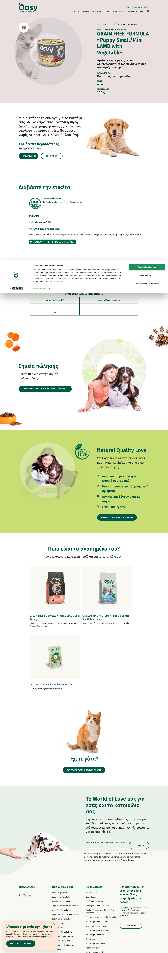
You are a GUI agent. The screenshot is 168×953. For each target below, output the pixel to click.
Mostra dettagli (39, 28)
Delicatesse (90, 880)
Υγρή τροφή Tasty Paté (61, 882)
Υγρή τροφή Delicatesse (95, 885)
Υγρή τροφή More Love (95, 902)
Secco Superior (92, 838)
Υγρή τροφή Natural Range (63, 895)
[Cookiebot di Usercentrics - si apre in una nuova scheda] (16, 28)
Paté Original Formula (61, 860)
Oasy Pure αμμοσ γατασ (95, 911)
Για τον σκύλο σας (62, 828)
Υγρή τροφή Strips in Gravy (63, 886)
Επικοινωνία (58, 156)
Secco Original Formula (61, 834)
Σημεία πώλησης (31, 156)
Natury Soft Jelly (59, 891)
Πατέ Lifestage (58, 864)
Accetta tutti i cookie (147, 7)
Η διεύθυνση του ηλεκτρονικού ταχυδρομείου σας (105, 784)
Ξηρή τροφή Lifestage (61, 838)
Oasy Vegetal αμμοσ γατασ (96, 915)
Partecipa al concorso (22, 943)
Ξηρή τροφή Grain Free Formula (65, 856)
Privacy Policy (127, 801)
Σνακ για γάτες (92, 906)
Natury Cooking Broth (94, 893)
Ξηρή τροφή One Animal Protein (65, 847)
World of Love (27, 828)
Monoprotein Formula (61, 842)
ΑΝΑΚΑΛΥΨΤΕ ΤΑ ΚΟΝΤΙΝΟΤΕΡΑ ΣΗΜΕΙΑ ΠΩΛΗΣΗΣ (45, 389)
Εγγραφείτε (139, 786)
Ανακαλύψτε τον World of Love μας (119, 517)
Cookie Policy (55, 21)
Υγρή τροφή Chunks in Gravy (97, 863)
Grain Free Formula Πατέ (62, 873)
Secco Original (91, 834)
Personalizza (147, 15)
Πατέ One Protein (59, 869)
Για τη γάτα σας (95, 828)
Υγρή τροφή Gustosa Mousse (97, 871)
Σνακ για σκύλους (59, 899)
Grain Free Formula (60, 851)
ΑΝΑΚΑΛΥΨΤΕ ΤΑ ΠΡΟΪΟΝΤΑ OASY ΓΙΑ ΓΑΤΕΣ (84, 711)
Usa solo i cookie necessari (147, 23)
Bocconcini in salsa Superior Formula (101, 858)
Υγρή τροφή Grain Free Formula (64, 878)
